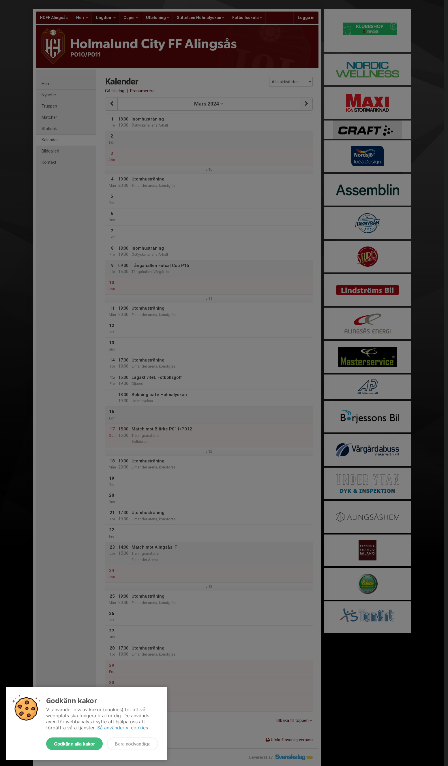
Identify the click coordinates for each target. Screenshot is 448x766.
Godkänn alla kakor (74, 744)
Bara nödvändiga (132, 744)
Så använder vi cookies (122, 728)
